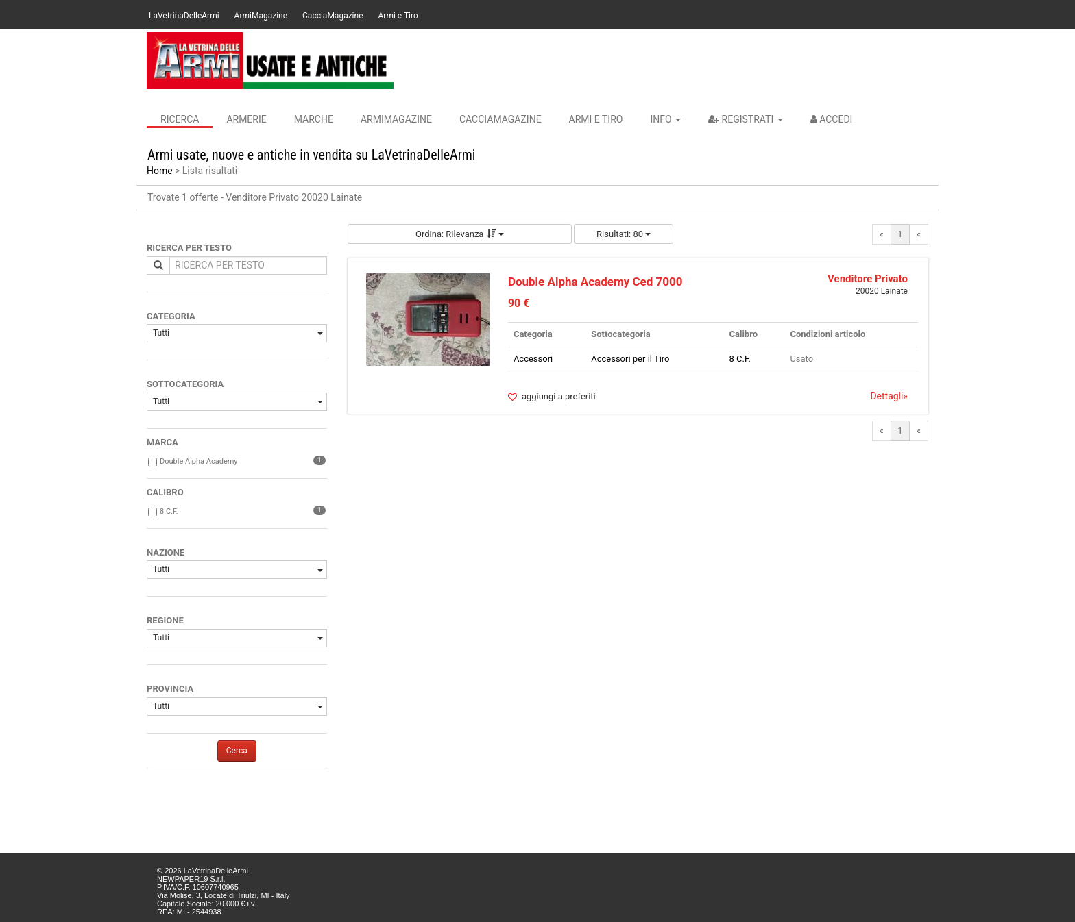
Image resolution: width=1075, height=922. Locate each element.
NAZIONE (165, 552)
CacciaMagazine (332, 16)
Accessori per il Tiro (630, 358)
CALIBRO (165, 492)
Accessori (533, 358)
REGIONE (165, 620)
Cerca (236, 751)
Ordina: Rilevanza (459, 234)
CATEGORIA (171, 316)
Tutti (238, 333)
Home (160, 170)
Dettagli (889, 395)
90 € (519, 303)
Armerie (246, 119)
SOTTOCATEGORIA (185, 384)
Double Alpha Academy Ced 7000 (595, 281)
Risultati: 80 (623, 234)
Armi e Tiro (398, 16)
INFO (665, 119)
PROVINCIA (170, 689)
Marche (313, 119)
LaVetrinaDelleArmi (184, 16)
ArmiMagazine (260, 16)
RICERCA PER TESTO (189, 247)
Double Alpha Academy (199, 461)
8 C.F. (169, 511)
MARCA (162, 442)
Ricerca (179, 119)
